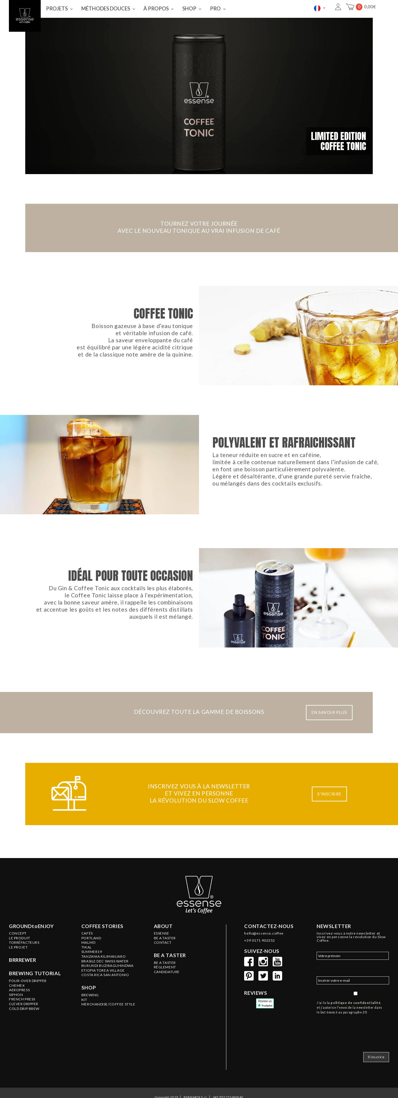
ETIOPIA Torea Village (103, 991)
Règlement (165, 988)
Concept (18, 954)
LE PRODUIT (19, 959)
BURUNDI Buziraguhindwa (107, 986)
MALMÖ (88, 963)
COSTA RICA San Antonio (105, 995)
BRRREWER (22, 981)
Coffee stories (102, 947)
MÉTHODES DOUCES (105, 8)
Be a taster (170, 976)
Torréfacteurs (24, 963)
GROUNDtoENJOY (31, 947)
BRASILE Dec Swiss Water (105, 982)
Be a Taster (165, 983)
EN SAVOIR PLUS (329, 733)
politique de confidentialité (355, 1023)
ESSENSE (161, 954)
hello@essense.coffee (263, 954)
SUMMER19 (91, 972)
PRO (215, 8)
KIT (84, 1020)
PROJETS (57, 8)
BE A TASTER (165, 959)
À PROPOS (156, 8)
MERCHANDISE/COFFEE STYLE (108, 1025)
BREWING (90, 1016)
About (163, 947)
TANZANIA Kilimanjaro (103, 977)
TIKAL (86, 968)
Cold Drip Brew (24, 1029)
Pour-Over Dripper (28, 1001)
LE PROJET (18, 968)
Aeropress (19, 1011)
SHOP (189, 8)
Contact (163, 963)
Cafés (87, 954)
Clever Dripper (23, 1025)
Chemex (17, 1006)
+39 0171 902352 (259, 961)
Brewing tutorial (35, 994)
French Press (22, 1020)
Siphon (16, 1015)
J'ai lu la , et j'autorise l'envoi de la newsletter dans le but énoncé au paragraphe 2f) (349, 1028)
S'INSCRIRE (329, 814)
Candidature (167, 992)
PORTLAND (91, 959)
